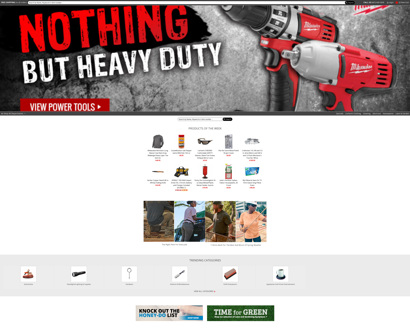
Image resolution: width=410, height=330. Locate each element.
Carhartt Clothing (353, 113)
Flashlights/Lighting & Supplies (79, 284)
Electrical (377, 113)
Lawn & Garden (402, 113)
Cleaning (367, 113)
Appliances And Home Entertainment (280, 284)
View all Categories (204, 295)
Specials (339, 113)
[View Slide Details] (205, 58)
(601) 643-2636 (373, 2)
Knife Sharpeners (230, 284)
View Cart (405, 2)
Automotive (28, 284)
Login (391, 2)
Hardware (129, 284)
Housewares (388, 113)
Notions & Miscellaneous (179, 284)
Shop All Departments (15, 113)
